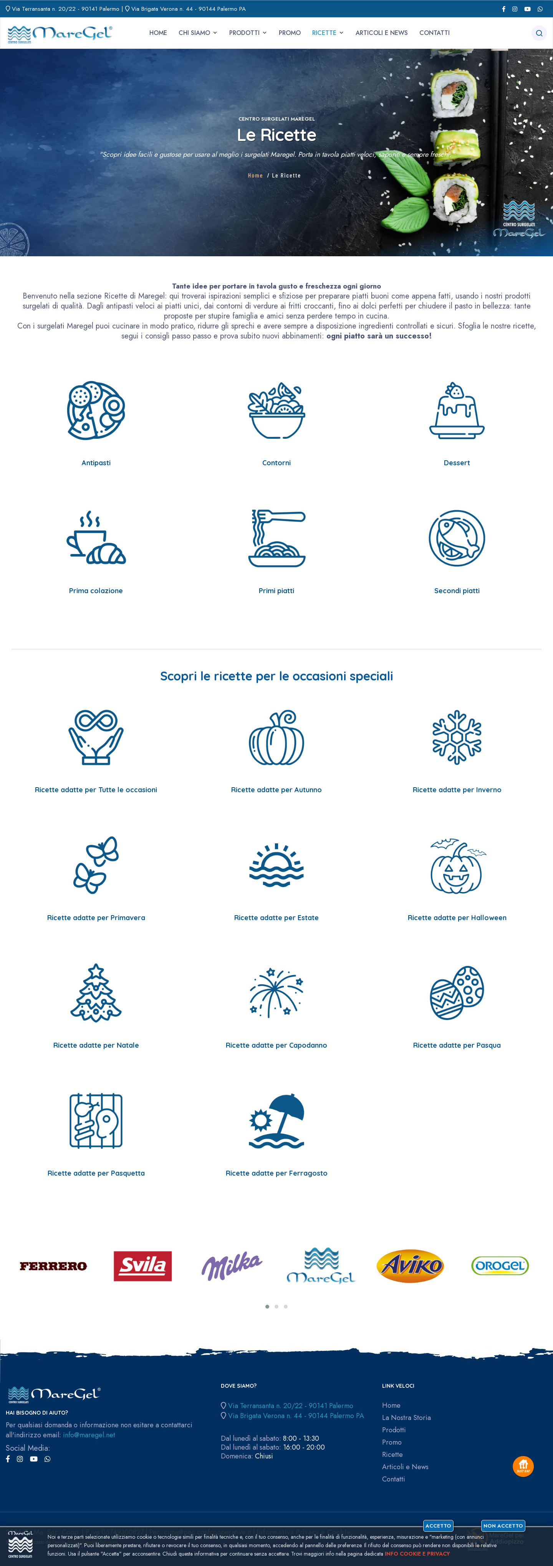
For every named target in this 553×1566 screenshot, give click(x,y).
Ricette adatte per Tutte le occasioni (96, 789)
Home (158, 32)
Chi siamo (194, 32)
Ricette (324, 32)
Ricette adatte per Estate (276, 917)
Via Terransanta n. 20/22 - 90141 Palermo (65, 9)
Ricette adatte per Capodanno (276, 1045)
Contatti (434, 32)
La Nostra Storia (406, 1417)
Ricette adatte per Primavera (96, 917)
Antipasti (96, 462)
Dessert (457, 462)
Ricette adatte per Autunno (276, 789)
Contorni (276, 462)
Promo (290, 32)
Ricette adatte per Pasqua (457, 1045)
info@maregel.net (89, 1435)
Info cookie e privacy (417, 1554)
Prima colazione (96, 590)
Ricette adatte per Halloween (457, 917)
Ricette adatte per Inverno (457, 789)
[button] (267, 1307)
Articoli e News (382, 32)
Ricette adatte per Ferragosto (277, 1173)
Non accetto (503, 1526)
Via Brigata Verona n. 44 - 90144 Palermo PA (188, 9)
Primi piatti (276, 590)
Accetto (438, 1526)
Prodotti (244, 32)
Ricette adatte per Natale (96, 1045)
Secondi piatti (457, 590)
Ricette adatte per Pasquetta (96, 1173)
